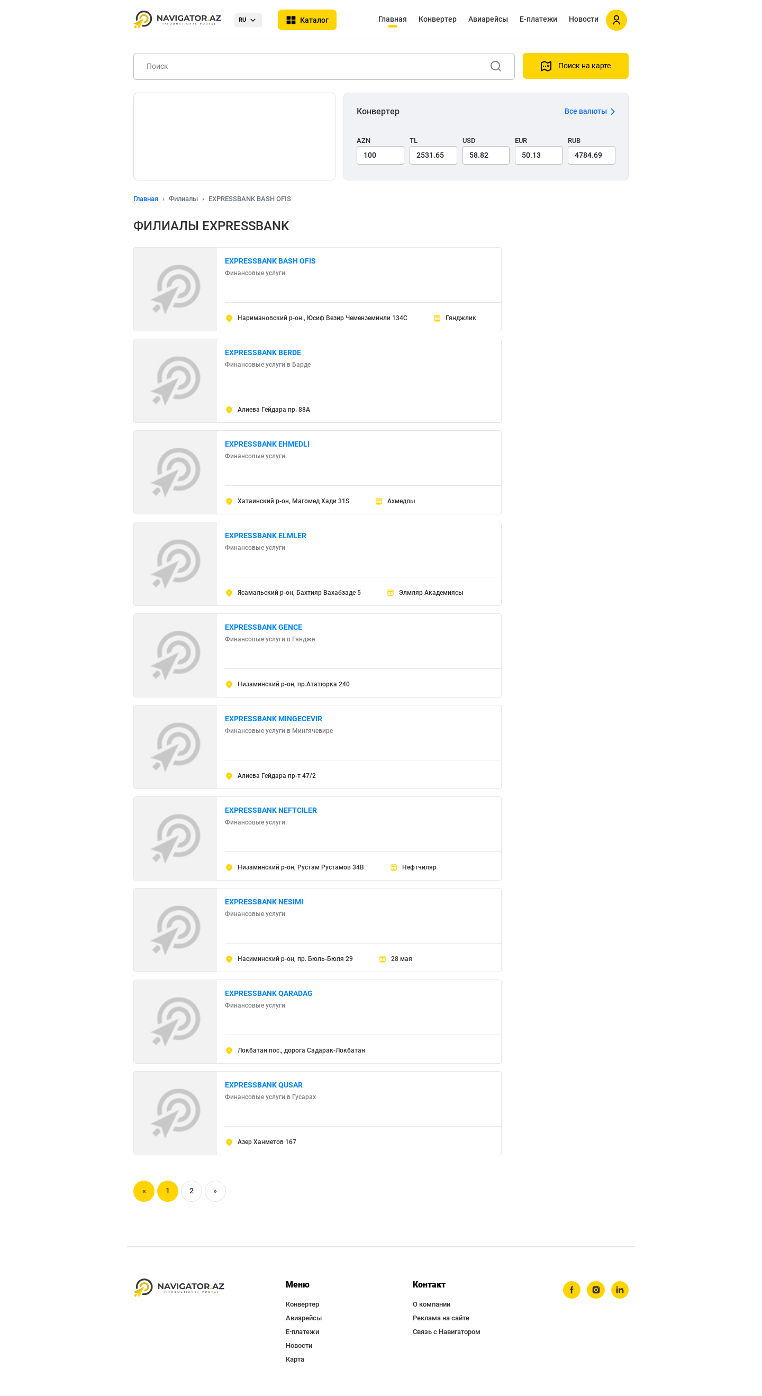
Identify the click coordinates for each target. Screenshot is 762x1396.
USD (469, 140)
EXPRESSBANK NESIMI (264, 902)
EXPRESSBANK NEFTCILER (271, 810)
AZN (363, 140)
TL (414, 140)
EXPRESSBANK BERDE (263, 352)
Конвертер (438, 19)
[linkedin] (620, 1290)
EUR (521, 140)
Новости (583, 19)
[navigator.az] (178, 1288)
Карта (295, 1359)
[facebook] (571, 1290)
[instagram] (595, 1290)
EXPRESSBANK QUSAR (264, 1085)
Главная (392, 19)
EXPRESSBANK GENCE (263, 627)
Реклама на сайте (441, 1318)
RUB (574, 140)
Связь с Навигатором (446, 1332)
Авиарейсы (488, 19)
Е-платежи (538, 19)
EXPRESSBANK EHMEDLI (267, 444)
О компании (431, 1304)
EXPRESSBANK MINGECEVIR (273, 718)
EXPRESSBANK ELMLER (265, 535)
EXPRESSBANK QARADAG (269, 993)
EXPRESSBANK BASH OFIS (270, 261)
